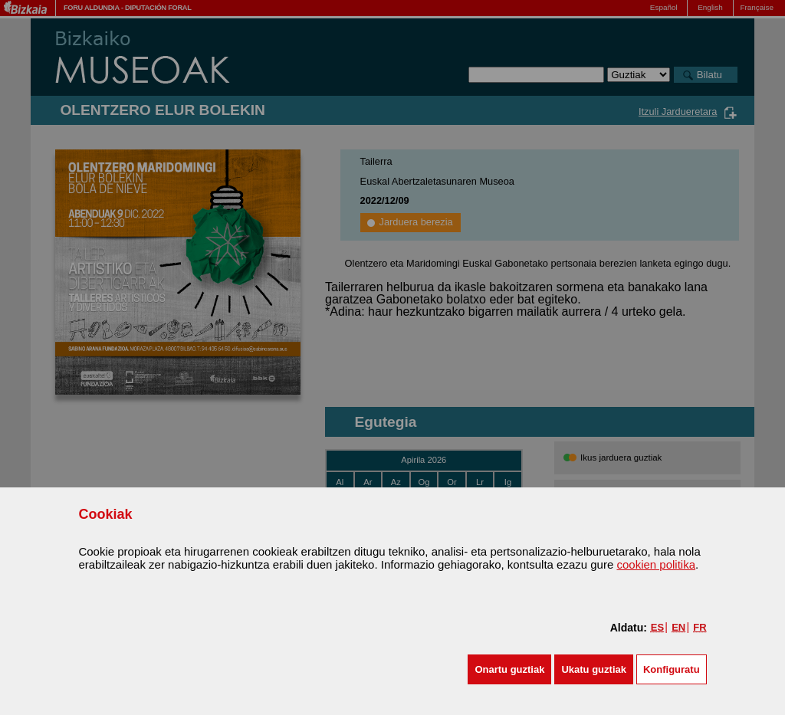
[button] (509, 669)
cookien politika (655, 564)
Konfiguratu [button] (671, 669)
